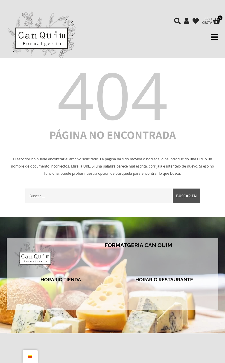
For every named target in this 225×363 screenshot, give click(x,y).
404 (112, 95)
